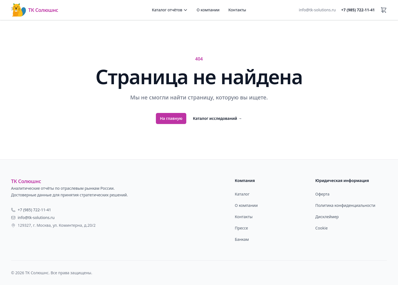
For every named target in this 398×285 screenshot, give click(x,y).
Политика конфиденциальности (345, 205)
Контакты (237, 9)
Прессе (241, 228)
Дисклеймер (327, 216)
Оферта (322, 194)
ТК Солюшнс (34, 10)
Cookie (321, 228)
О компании (208, 9)
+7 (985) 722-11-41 (358, 9)
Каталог (242, 194)
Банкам (242, 239)
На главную (171, 118)
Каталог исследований (217, 118)
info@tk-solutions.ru (317, 9)
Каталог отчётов (170, 9)
